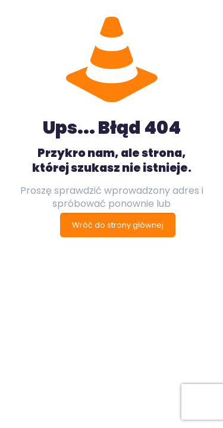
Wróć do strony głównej (118, 225)
